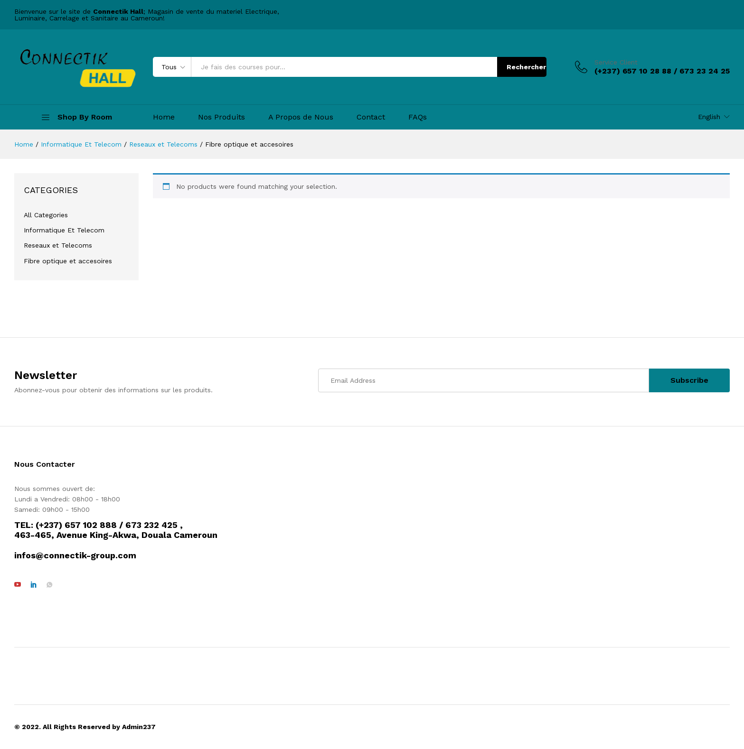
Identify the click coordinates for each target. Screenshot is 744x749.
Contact (371, 117)
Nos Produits (221, 117)
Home (164, 117)
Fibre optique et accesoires (68, 261)
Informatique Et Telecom (64, 230)
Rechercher (526, 67)
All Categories (46, 215)
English (709, 116)
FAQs (417, 117)
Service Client (616, 62)
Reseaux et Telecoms (58, 245)
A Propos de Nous (300, 117)
